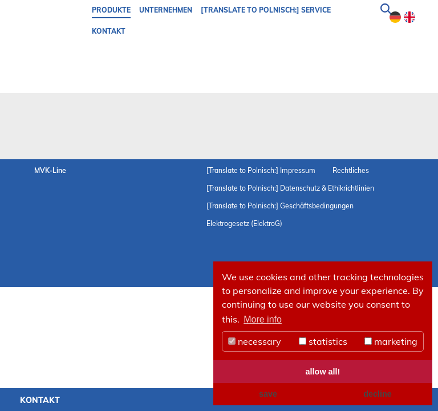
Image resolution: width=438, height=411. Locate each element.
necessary (254, 341)
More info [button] (263, 319)
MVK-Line (50, 170)
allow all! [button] (323, 371)
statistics (323, 341)
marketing (390, 341)
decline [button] (377, 393)
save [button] (268, 393)
